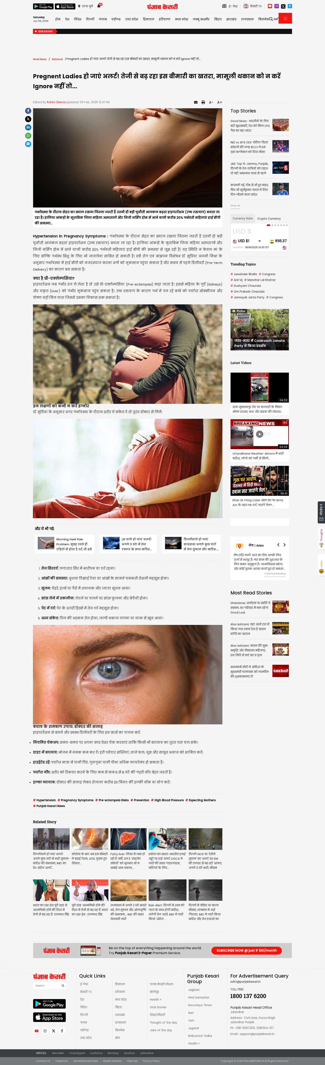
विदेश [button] (77, 19)
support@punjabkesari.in (257, 1034)
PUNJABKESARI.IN (253, 1061)
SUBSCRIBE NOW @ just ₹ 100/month (247, 950)
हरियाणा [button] (164, 19)
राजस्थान (120, 1023)
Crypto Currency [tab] (269, 219)
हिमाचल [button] (148, 19)
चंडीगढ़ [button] (116, 19)
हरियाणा (120, 992)
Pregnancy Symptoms (75, 800)
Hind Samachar (198, 998)
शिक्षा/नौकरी (157, 1015)
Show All (235, 205)
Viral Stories (158, 1007)
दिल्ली (90, 19)
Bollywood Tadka (200, 1036)
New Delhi (58, 1053)
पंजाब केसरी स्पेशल (161, 984)
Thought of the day (163, 1023)
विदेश (83, 1007)
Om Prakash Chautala (247, 292)
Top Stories (243, 111)
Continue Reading (275, 573)
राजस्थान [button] (247, 19)
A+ (219, 102)
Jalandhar (147, 1053)
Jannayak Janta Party (247, 297)
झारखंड (231, 19)
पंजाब (83, 1023)
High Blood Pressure (167, 800)
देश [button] (67, 19)
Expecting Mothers (200, 800)
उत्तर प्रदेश (131, 19)
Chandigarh (77, 1053)
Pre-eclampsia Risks (112, 800)
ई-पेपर (84, 984)
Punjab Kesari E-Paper (134, 953)
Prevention (139, 800)
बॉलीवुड (154, 992)
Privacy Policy (151, 1061)
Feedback (62, 1061)
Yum (191, 1021)
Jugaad (193, 1028)
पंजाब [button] (103, 19)
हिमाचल (120, 984)
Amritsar (129, 1053)
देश (82, 1000)
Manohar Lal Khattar (260, 280)
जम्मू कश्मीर (201, 19)
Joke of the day (161, 1030)
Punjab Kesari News (49, 806)
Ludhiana (96, 1053)
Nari (191, 1013)
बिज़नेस (120, 1030)
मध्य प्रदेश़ (181, 19)
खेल (117, 1038)
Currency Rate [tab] (243, 218)
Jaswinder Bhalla (243, 274)
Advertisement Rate (85, 1061)
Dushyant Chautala (245, 286)
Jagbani (193, 990)
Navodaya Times (200, 1005)
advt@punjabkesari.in (245, 982)
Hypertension (44, 800)
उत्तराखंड (120, 1015)
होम (58, 19)
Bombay (113, 1053)
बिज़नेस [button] (263, 19)
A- (211, 102)
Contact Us (43, 1061)
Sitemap (132, 1061)
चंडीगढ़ (84, 1030)
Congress (267, 274)
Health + (156, 1000)
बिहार (218, 19)
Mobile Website (112, 1061)
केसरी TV (86, 992)
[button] (234, 329)
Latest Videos (240, 363)
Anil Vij (236, 280)
